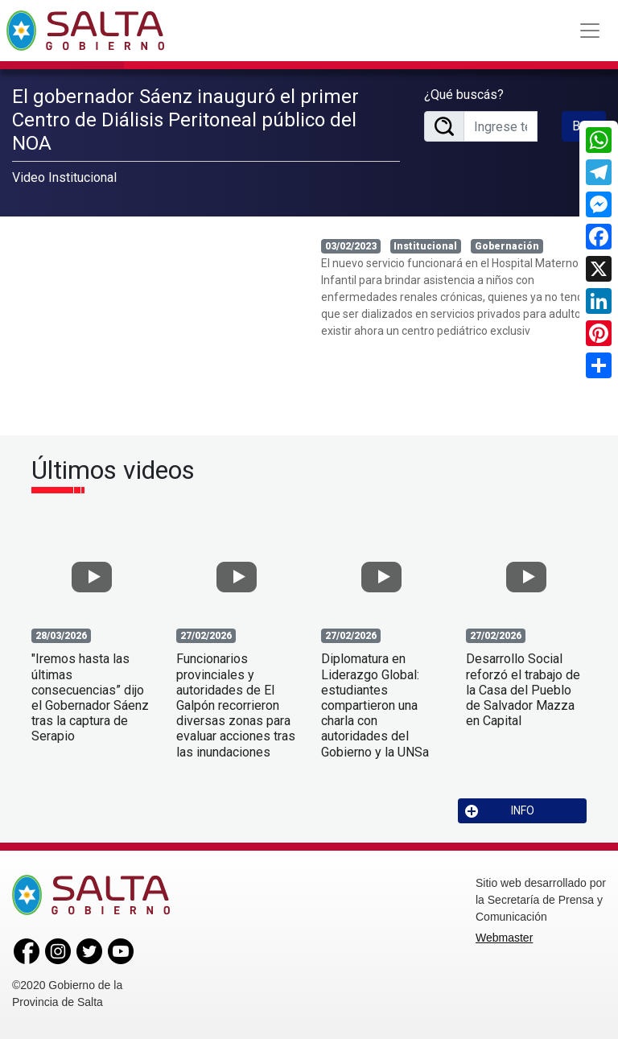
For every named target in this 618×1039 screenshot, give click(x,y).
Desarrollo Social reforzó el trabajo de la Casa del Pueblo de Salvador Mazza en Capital (523, 689)
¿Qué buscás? (464, 94)
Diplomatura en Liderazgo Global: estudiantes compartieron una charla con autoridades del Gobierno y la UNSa (375, 705)
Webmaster (504, 937)
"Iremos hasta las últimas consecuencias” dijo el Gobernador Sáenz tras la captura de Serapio (90, 697)
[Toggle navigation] (590, 30)
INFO (499, 811)
